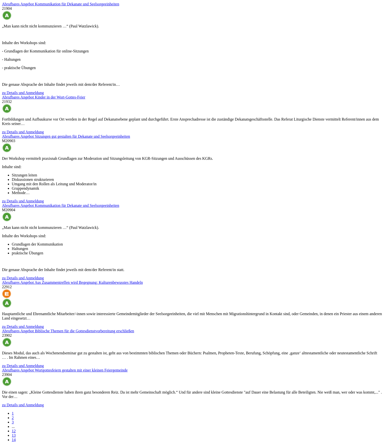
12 (14, 431)
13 (14, 435)
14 (14, 440)
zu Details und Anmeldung (23, 93)
